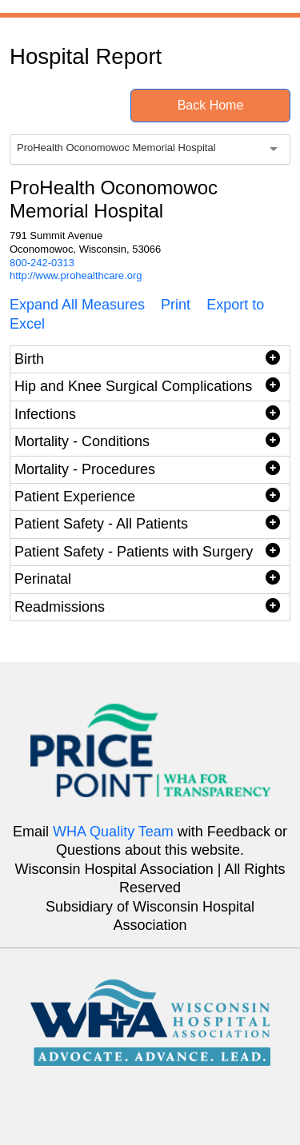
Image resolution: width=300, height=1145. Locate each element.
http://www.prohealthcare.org (76, 275)
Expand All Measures (77, 305)
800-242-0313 (42, 263)
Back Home (211, 105)
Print (175, 305)
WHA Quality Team (113, 832)
